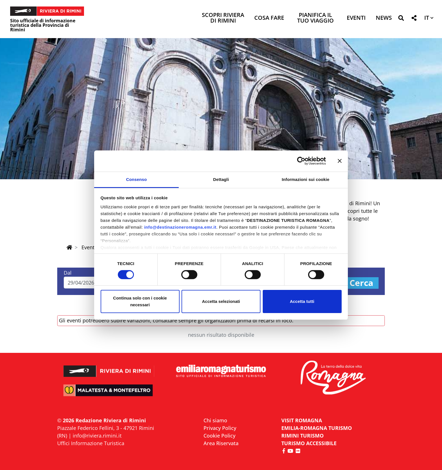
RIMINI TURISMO (302, 435)
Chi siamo (215, 420)
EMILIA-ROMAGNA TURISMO (316, 428)
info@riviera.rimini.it (97, 435)
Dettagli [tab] (221, 179)
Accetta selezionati (221, 301)
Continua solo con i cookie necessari (140, 301)
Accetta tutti (302, 301)
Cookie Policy (219, 435)
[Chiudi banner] (340, 161)
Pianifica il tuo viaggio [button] (315, 18)
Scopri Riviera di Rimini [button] (223, 18)
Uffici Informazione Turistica (90, 443)
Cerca (361, 283)
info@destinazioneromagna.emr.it (180, 226)
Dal (68, 272)
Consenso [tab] (136, 179)
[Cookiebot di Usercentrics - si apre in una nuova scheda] (301, 161)
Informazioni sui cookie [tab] (306, 179)
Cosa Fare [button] (269, 18)
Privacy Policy (220, 428)
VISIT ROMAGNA (301, 420)
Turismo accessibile (309, 443)
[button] (401, 19)
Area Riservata (221, 443)
